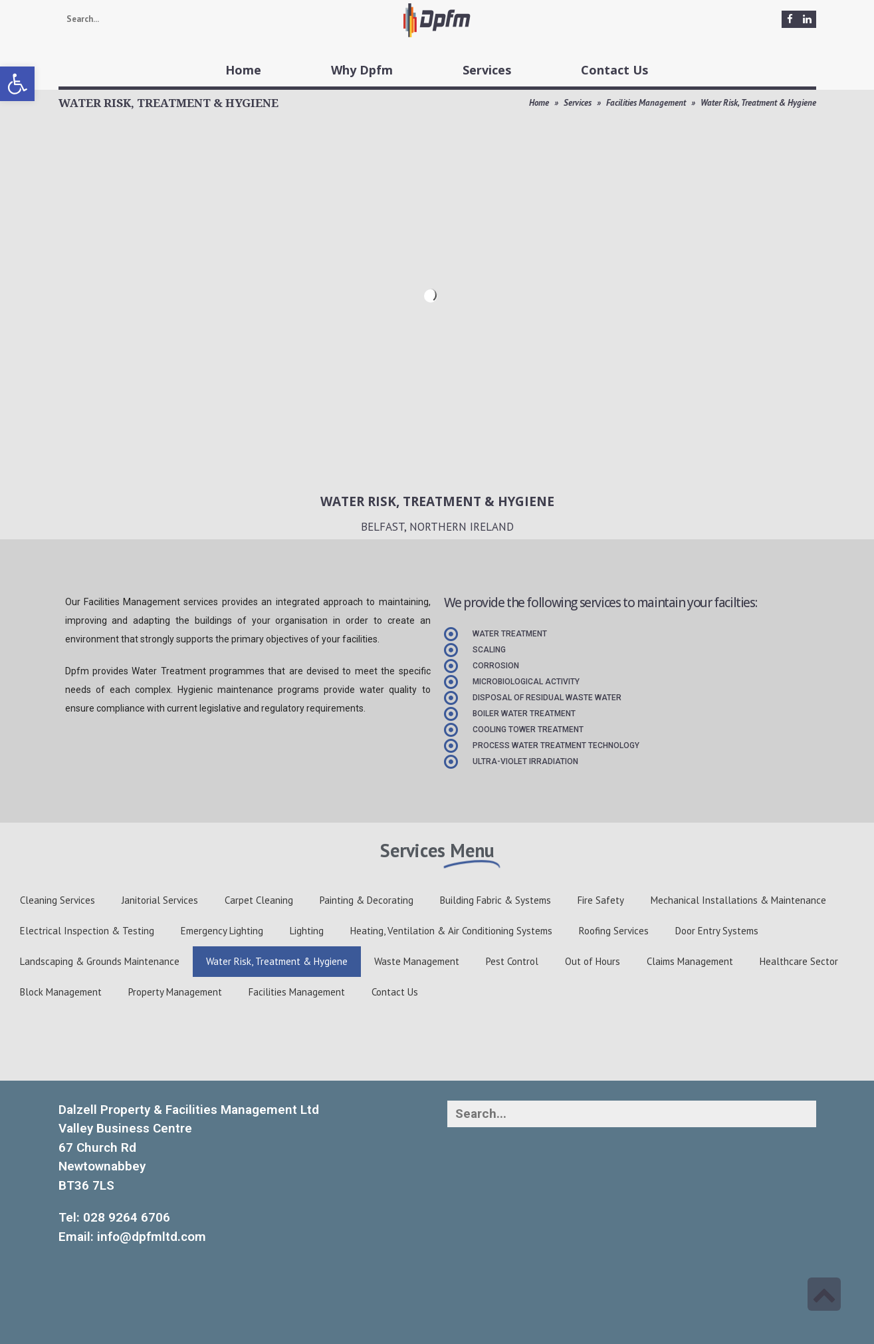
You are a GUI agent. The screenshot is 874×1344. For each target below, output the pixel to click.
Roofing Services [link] (614, 930)
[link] (17, 84)
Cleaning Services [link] (57, 900)
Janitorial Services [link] (160, 900)
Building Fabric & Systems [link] (495, 900)
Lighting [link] (307, 930)
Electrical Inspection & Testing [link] (87, 930)
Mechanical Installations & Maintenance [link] (738, 900)
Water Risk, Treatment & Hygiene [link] (277, 961)
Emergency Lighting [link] (222, 930)
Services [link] (578, 102)
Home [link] (539, 102)
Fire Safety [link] (601, 900)
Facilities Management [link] (646, 102)
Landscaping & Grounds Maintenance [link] (99, 961)
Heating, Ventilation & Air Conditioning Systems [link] (451, 930)
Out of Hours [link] (592, 961)
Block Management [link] (61, 992)
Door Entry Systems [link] (716, 930)
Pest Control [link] (512, 961)
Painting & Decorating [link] (366, 900)
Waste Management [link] (416, 961)
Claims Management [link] (690, 961)
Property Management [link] (175, 992)
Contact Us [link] (395, 992)
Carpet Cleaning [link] (259, 900)
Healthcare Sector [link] (799, 961)
